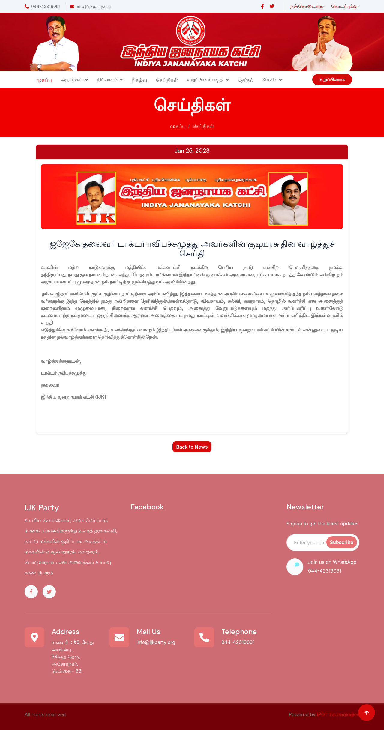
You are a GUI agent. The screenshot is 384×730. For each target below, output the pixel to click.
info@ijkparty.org (90, 6)
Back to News (192, 447)
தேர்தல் (246, 80)
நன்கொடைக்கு (306, 6)
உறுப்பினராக (332, 79)
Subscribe (341, 542)
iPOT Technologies (338, 714)
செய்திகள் (167, 80)
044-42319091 (42, 6)
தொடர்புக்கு (344, 6)
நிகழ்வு (139, 80)
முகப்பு (44, 80)
